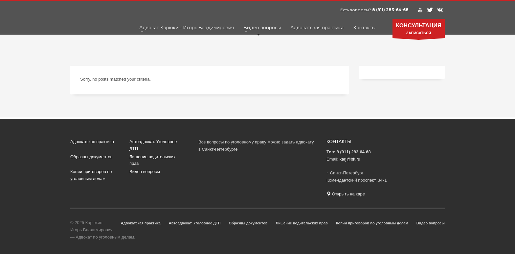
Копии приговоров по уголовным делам (91, 175)
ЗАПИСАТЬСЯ (418, 30)
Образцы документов (91, 156)
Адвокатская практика (92, 141)
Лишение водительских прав (152, 160)
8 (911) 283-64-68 (390, 9)
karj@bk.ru (350, 159)
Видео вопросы (144, 171)
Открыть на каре (345, 193)
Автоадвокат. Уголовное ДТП (153, 145)
